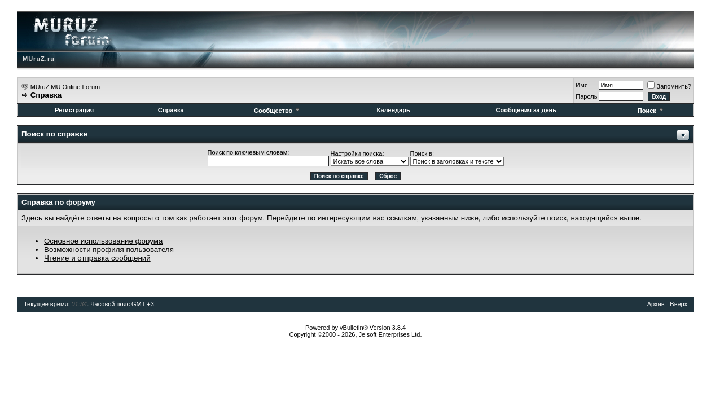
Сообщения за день (526, 110)
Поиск (651, 110)
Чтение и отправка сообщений (97, 258)
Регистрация (74, 110)
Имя (581, 85)
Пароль (586, 96)
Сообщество (277, 110)
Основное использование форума (103, 241)
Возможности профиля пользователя (109, 249)
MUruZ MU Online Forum (65, 86)
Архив (656, 304)
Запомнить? (669, 86)
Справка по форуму (58, 202)
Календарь (393, 110)
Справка (171, 110)
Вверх (678, 304)
